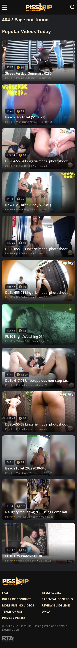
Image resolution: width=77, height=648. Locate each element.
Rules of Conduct (16, 599)
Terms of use (12, 611)
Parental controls (57, 599)
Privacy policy (14, 618)
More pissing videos (18, 605)
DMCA (46, 611)
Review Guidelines (56, 605)
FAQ (5, 593)
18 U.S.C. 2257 (51, 593)
